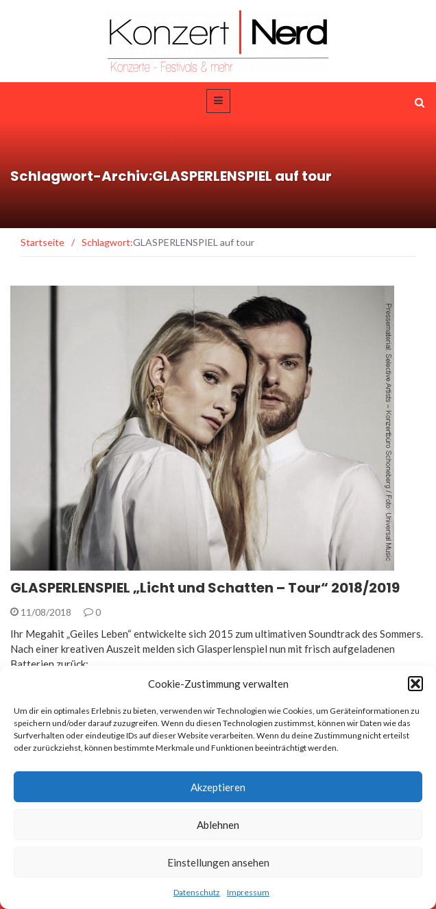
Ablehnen (218, 825)
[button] (415, 683)
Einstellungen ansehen (218, 862)
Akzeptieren (218, 787)
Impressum (248, 892)
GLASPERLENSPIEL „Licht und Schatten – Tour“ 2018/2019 (205, 587)
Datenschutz (196, 892)
